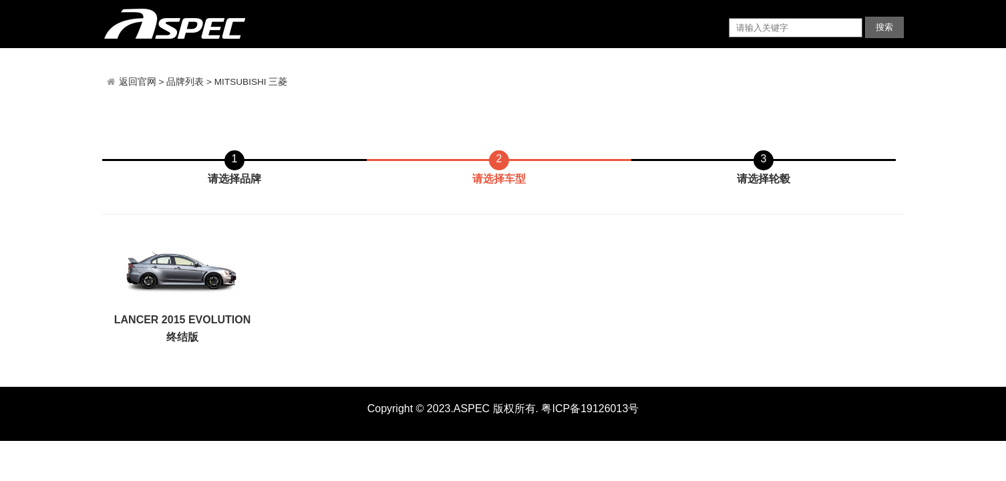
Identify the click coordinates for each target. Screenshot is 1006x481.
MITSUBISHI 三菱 (251, 82)
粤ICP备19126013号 (590, 408)
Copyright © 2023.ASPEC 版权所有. (452, 408)
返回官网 (139, 82)
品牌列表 (185, 82)
